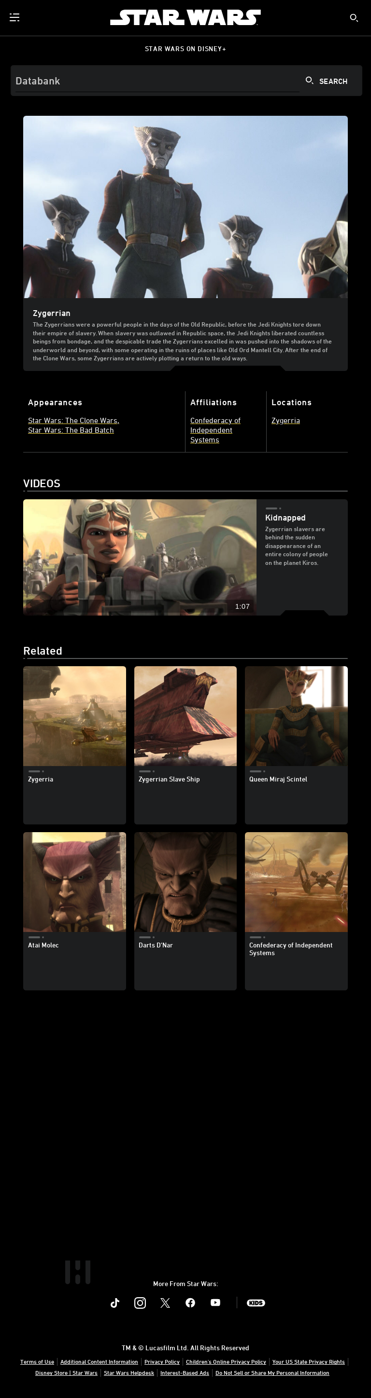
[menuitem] (15, 17)
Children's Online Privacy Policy (226, 1361)
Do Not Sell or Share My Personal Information (272, 1372)
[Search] (186, 80)
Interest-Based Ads (184, 1372)
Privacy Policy (162, 1361)
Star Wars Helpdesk (129, 1372)
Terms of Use (37, 1361)
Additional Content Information (99, 1361)
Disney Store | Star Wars (66, 1372)
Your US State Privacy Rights (308, 1361)
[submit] (354, 17)
